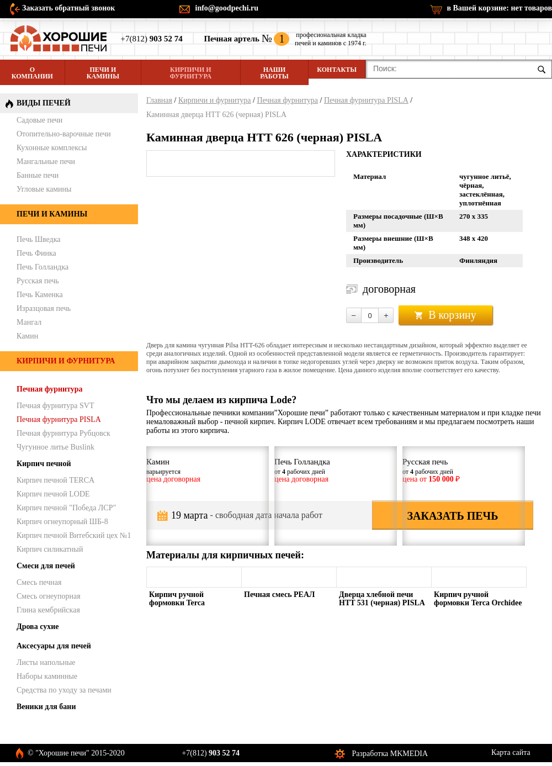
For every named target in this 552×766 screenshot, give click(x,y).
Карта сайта (510, 752)
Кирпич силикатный (50, 549)
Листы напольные (46, 662)
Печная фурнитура (287, 100)
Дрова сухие (38, 626)
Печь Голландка (42, 267)
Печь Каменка (40, 294)
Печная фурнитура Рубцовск (63, 433)
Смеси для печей (46, 566)
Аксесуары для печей (54, 646)
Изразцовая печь (44, 308)
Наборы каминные (47, 676)
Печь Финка (36, 253)
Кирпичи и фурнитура (190, 73)
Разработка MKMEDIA (390, 753)
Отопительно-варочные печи (64, 134)
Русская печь (38, 281)
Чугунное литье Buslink (55, 447)
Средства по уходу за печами (64, 690)
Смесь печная (39, 582)
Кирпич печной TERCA (55, 480)
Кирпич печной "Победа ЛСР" (66, 508)
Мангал (29, 322)
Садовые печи (39, 120)
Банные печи (38, 175)
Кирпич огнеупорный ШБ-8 (62, 521)
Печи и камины (103, 73)
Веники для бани (46, 706)
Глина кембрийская (48, 610)
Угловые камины (44, 189)
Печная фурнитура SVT (55, 406)
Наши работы (274, 73)
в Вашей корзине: (499, 8)
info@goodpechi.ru (227, 8)
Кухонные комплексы (52, 148)
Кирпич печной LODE (53, 494)
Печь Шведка (39, 239)
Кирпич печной (44, 463)
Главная (159, 100)
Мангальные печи (46, 161)
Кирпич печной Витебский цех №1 (74, 535)
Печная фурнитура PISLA (366, 100)
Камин (27, 336)
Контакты (337, 69)
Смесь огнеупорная (49, 596)
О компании (32, 73)
